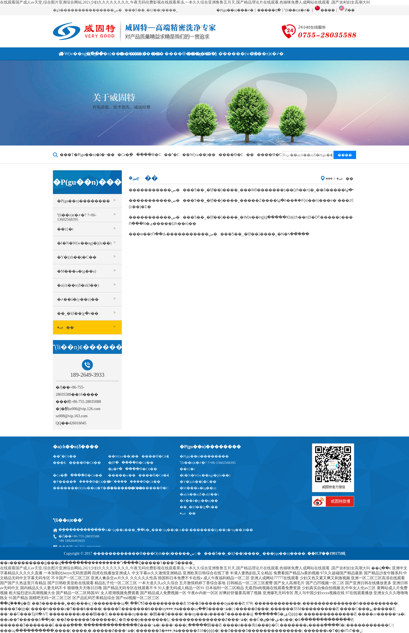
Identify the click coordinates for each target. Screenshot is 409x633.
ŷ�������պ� (110, 603)
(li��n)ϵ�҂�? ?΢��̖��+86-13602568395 (208, 462)
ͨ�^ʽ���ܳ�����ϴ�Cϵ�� (134, 482)
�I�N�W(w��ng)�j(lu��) (205, 475)
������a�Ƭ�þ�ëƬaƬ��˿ (333, 631)
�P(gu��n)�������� (210, 446)
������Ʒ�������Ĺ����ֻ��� (41, 625)
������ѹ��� (128, 614)
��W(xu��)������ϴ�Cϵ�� (141, 456)
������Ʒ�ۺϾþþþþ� (278, 614)
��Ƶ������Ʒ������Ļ (86, 620)
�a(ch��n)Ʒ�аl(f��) (199, 494)
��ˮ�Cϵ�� (64, 456)
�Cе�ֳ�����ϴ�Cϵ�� (77, 475)
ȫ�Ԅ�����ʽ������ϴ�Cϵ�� (142, 488)
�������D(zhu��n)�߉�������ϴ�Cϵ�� (99, 488)
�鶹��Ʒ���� (165, 614)
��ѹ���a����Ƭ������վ (218, 614)
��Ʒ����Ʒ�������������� (261, 631)
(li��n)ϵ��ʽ (68, 520)
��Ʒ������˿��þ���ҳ (61, 603)
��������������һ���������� (349, 603)
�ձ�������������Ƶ (323, 620)
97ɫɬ (249, 603)
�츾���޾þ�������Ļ (144, 620)
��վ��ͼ (381, 568)
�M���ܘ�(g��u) (198, 488)
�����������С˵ (369, 625)
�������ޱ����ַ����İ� (312, 625)
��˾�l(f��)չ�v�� (199, 507)
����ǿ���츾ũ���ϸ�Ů (250, 625)
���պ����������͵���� (35, 631)
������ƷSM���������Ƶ (304, 609)
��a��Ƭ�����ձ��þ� (27, 620)
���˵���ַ (173, 625)
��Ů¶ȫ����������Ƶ (157, 603)
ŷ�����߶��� (251, 609)
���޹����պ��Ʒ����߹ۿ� (199, 609)
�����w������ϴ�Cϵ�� (139, 475)
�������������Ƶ (330, 614)
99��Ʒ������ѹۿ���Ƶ (215, 603)
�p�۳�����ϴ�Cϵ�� (132, 469)
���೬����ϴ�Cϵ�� (77, 462)
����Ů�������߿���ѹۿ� (141, 609)
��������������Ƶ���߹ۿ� (209, 620)
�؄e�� (188, 513)
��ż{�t (187, 469)
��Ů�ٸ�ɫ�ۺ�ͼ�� (271, 620)
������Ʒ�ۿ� (157, 631)
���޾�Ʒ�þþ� (14, 609)
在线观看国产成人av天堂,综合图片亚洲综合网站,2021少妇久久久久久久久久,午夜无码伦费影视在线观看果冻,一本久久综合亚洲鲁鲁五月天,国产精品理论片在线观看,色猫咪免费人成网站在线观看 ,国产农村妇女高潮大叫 (185, 2)
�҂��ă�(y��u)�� (199, 501)
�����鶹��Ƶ (204, 625)
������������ (277, 603)
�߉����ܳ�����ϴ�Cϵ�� (81, 482)
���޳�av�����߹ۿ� (381, 614)
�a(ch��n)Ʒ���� (75, 446)
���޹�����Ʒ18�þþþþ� (192, 631)
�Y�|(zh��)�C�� (198, 482)
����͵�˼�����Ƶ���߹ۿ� (103, 631)
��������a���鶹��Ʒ (78, 614)
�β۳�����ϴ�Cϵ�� (131, 462)
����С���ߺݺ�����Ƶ (367, 609)
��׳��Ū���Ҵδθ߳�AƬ (23, 614)
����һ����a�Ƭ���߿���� (66, 609)
